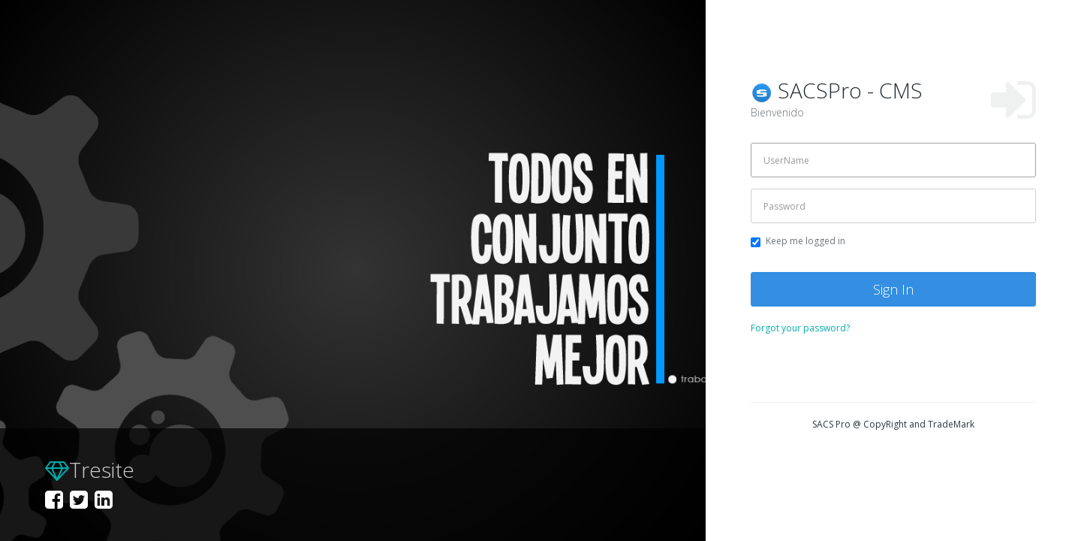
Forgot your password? (800, 328)
